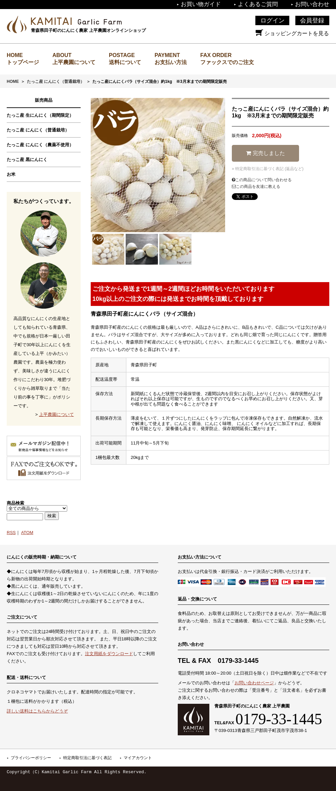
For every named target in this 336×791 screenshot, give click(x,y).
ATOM (27, 532)
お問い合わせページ (254, 682)
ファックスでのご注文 (227, 62)
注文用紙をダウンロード (109, 653)
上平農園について (73, 62)
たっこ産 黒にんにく (27, 159)
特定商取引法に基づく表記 (87, 757)
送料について (125, 62)
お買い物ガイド (201, 4)
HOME (13, 81)
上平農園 (76, 21)
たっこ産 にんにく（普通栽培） (55, 81)
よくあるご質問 (258, 4)
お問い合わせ (312, 4)
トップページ (23, 62)
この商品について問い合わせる (262, 179)
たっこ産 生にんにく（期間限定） (40, 115)
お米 (11, 174)
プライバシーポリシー (31, 757)
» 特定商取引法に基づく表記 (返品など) (267, 168)
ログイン (272, 20)
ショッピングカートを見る (292, 33)
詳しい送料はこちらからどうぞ (37, 711)
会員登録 (312, 20)
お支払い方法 (171, 62)
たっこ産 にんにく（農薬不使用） (40, 144)
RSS (11, 532)
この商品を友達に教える (256, 186)
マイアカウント (138, 757)
